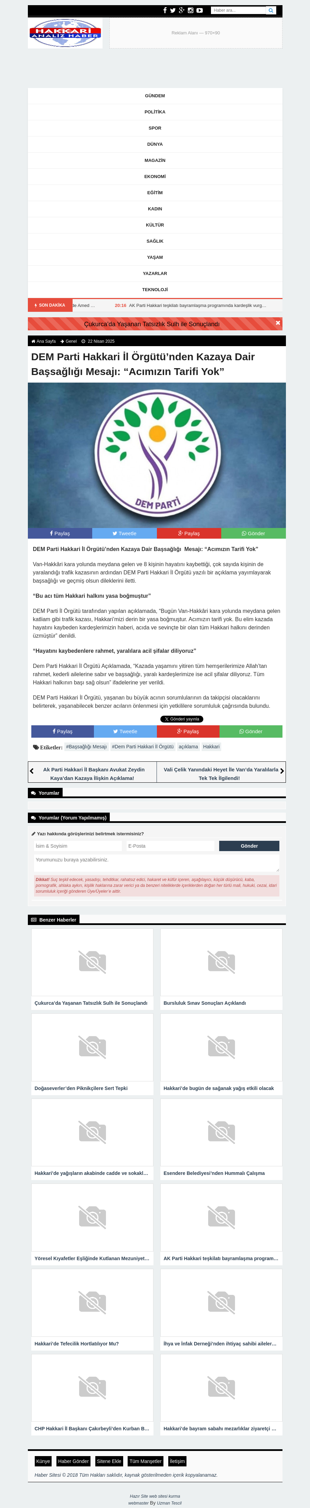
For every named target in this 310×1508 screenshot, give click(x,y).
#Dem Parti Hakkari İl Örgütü (143, 746)
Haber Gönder (73, 1461)
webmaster (138, 1503)
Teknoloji (155, 289)
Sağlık (155, 241)
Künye (43, 1461)
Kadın (155, 208)
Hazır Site (139, 1496)
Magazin (155, 160)
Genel (71, 341)
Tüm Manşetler (145, 1461)
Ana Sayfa (46, 341)
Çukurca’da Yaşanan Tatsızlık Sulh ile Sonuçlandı (152, 324)
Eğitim (155, 192)
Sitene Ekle (109, 1461)
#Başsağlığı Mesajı (86, 746)
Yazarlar (155, 273)
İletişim (177, 1461)
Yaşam (155, 257)
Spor (155, 128)
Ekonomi (154, 176)
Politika (155, 111)
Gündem (155, 95)
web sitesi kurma (164, 1496)
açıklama (188, 746)
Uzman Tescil (169, 1503)
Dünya (155, 144)
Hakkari (211, 746)
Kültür (155, 225)
